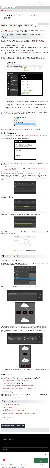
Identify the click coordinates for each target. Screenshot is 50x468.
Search (2, 8)
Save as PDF (47, 21)
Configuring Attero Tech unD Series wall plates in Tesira (15, 409)
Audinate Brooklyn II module (30, 135)
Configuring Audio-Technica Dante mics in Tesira (13, 410)
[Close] (45, 454)
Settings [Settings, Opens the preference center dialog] (41, 464)
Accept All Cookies (41, 458)
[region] (24, 460)
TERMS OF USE (10, 439)
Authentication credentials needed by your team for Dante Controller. (19, 388)
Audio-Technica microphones (11, 169)
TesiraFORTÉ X (7, 31)
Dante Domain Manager (6, 24)
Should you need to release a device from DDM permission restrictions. (19, 413)
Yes (4, 419)
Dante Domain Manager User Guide (11, 404)
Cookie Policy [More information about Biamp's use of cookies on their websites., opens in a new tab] (15, 467)
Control (15, 10)
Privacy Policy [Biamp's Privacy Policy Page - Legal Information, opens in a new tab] (21, 467)
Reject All (41, 461)
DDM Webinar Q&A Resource (9, 412)
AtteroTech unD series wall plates (37, 168)
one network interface (39, 41)
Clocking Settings (7, 383)
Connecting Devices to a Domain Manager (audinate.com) (20, 129)
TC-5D (14, 31)
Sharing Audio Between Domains (11, 386)
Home (5, 10)
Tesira (10, 10)
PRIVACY (5, 439)
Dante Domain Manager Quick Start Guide (29, 52)
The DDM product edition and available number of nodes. (16, 380)
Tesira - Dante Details (7, 407)
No (8, 419)
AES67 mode (10, 104)
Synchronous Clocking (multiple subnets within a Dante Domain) (18, 385)
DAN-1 (37, 30)
